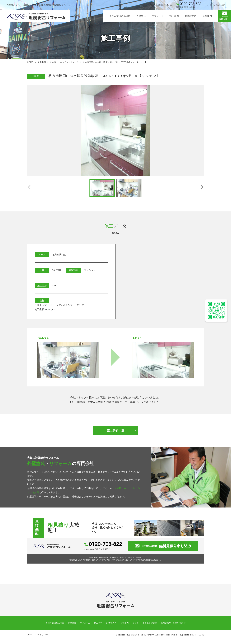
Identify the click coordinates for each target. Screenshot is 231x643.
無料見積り (224, 16)
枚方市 (53, 62)
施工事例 (174, 16)
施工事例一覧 (115, 430)
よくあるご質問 (219, 5)
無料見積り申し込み (163, 546)
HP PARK (199, 635)
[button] (202, 188)
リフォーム (158, 16)
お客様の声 (191, 16)
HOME (30, 62)
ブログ (209, 5)
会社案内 (207, 16)
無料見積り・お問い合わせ (173, 623)
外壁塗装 (141, 16)
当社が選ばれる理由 (120, 16)
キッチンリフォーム (69, 62)
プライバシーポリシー (37, 634)
